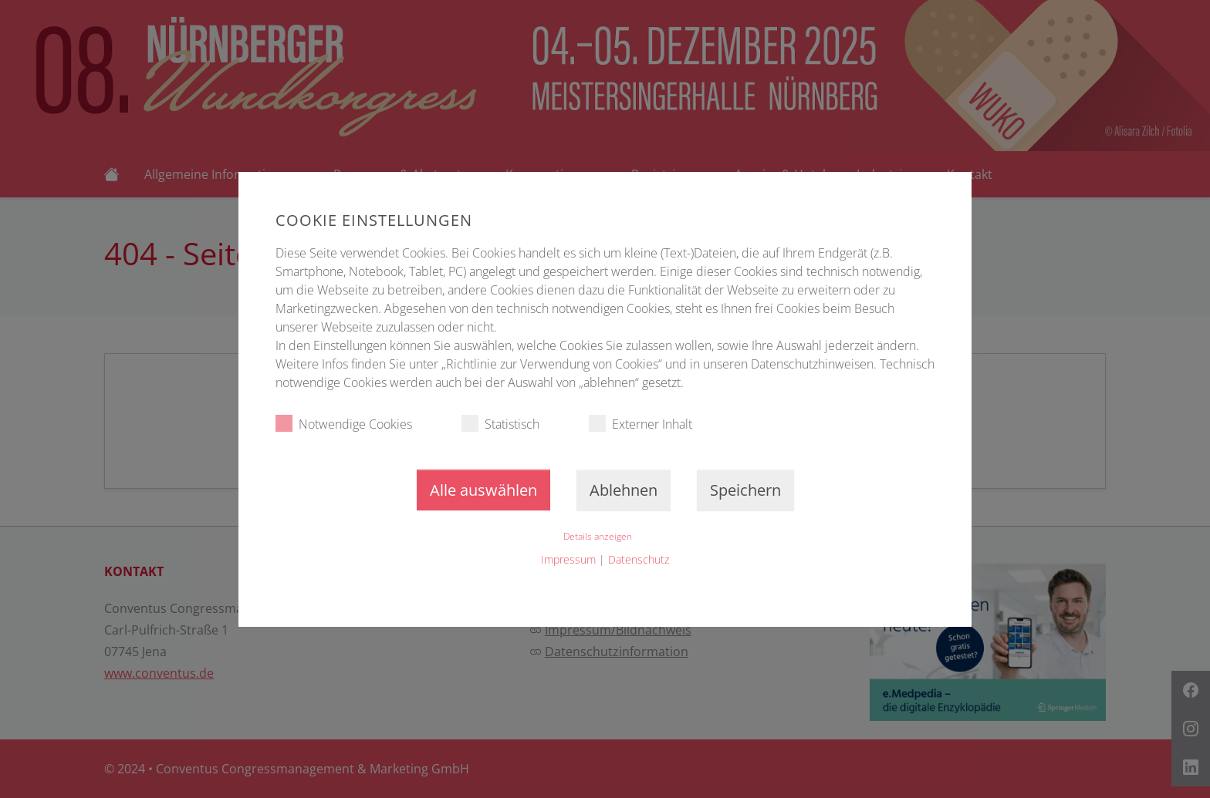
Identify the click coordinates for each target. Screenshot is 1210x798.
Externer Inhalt (640, 424)
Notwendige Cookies (343, 424)
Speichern (745, 490)
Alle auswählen (483, 490)
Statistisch (500, 424)
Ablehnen (623, 490)
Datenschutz (638, 559)
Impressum (568, 559)
